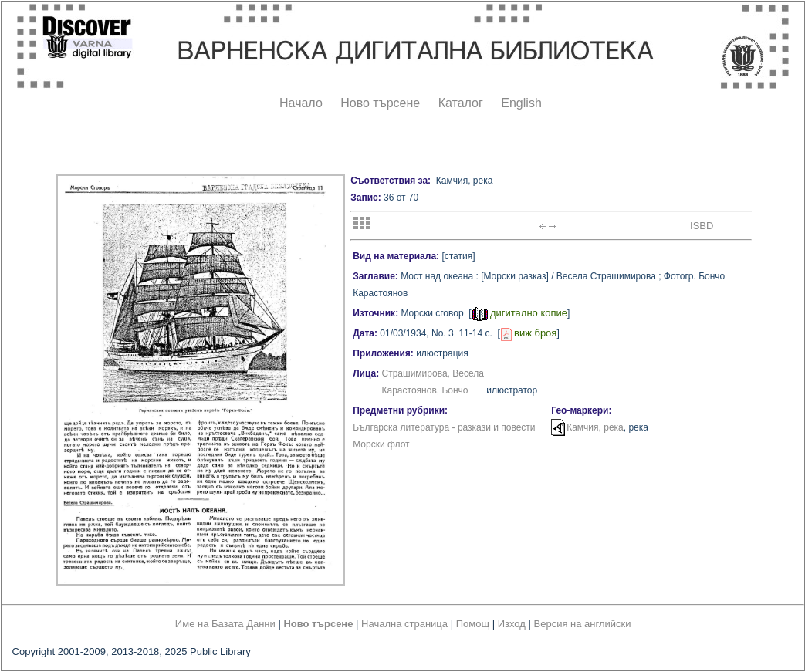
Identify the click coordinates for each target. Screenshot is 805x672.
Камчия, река (595, 427)
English (521, 103)
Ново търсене (380, 103)
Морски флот (381, 444)
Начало (301, 103)
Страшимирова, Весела (433, 373)
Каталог (460, 103)
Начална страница (404, 624)
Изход (512, 624)
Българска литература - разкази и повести (444, 427)
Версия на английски (582, 624)
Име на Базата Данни (225, 624)
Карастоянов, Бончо (425, 390)
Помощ (472, 624)
